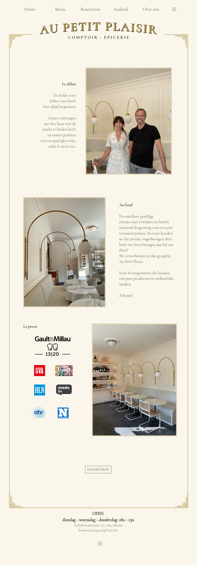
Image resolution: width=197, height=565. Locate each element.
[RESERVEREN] (98, 469)
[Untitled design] (174, 9)
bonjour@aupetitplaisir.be (98, 530)
